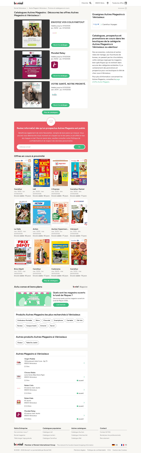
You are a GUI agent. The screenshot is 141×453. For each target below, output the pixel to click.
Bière (38, 320)
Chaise (19, 343)
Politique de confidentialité (96, 450)
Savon (52, 326)
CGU (109, 450)
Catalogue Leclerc (49, 435)
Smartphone (58, 320)
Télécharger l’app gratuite (23, 438)
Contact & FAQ (105, 432)
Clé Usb (79, 320)
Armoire (43, 326)
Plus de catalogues (51, 112)
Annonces (122, 8)
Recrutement (104, 438)
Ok (79, 147)
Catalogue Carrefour (50, 438)
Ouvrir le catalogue (60, 45)
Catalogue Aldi (76, 438)
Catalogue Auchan (77, 432)
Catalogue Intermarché (79, 435)
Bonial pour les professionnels (110, 435)
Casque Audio (31, 326)
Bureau (20, 326)
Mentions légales (80, 450)
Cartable (70, 320)
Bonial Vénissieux (20, 8)
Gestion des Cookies (120, 450)
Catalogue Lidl (47, 432)
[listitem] (23, 178)
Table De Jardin (31, 343)
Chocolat (46, 320)
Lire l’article (61, 305)
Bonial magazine (19, 435)
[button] (51, 33)
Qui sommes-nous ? (21, 432)
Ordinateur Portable (24, 320)
